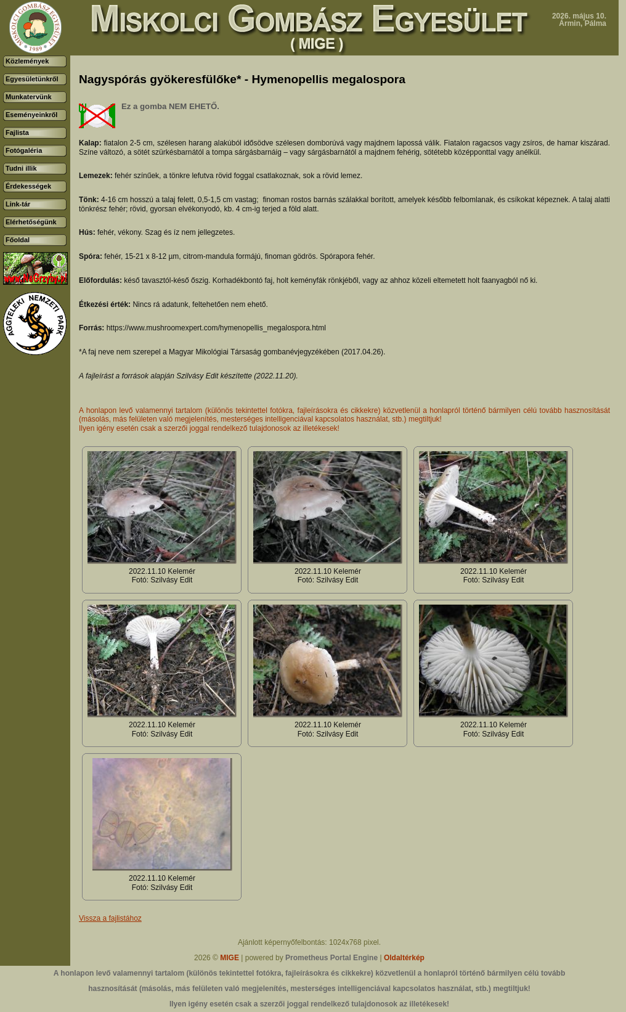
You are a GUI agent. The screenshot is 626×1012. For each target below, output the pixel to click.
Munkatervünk (29, 96)
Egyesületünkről (32, 79)
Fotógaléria (24, 150)
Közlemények (27, 61)
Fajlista (17, 132)
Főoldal (18, 239)
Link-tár (18, 204)
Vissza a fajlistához (110, 918)
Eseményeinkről (31, 114)
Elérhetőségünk (31, 222)
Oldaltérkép (404, 957)
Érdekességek (28, 186)
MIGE (229, 957)
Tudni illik (21, 168)
